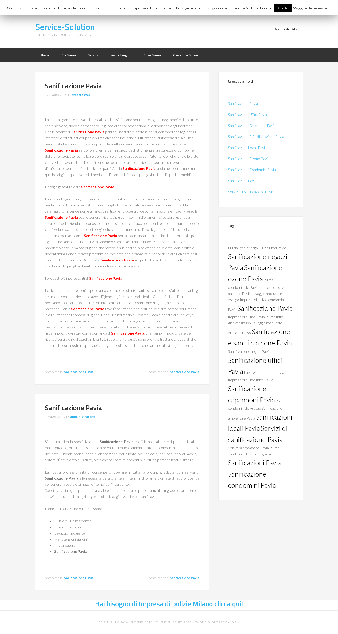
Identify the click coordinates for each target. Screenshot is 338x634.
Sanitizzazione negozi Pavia (249, 351)
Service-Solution (65, 26)
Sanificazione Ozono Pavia (248, 158)
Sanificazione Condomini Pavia (252, 169)
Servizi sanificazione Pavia (248, 448)
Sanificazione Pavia (73, 85)
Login (235, 622)
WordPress (217, 622)
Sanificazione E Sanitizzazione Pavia (256, 136)
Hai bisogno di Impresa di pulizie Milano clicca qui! (169, 603)
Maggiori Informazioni (312, 8)
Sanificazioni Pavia (242, 180)
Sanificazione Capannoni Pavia (252, 125)
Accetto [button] (282, 8)
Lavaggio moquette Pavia (264, 372)
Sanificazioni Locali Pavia (247, 147)
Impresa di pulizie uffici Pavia (250, 380)
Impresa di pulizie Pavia (246, 316)
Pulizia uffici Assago (243, 247)
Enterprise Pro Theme (148, 622)
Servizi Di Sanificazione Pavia (251, 191)
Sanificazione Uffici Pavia (247, 114)
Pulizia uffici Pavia (272, 247)
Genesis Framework (189, 622)
